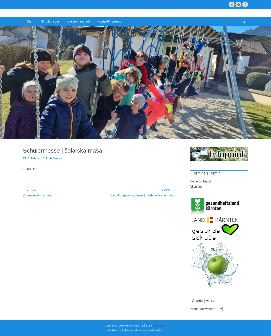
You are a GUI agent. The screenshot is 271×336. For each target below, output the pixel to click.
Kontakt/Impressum (110, 21)
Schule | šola (50, 21)
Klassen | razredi (78, 21)
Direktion (58, 158)
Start (30, 21)
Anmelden (160, 325)
